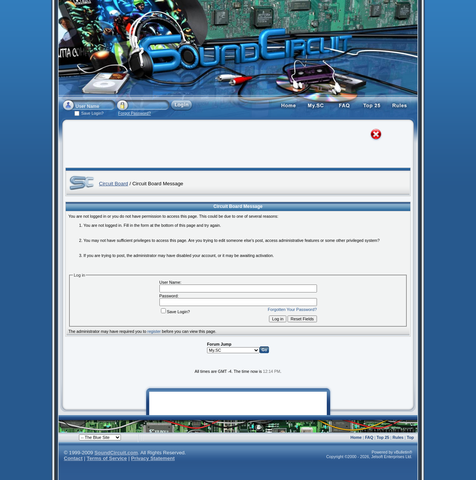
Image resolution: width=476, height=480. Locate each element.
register (154, 331)
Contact (73, 458)
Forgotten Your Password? (292, 309)
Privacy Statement (153, 458)
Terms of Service (107, 458)
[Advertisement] (231, 145)
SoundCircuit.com (116, 452)
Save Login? (175, 311)
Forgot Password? (134, 113)
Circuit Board (113, 183)
